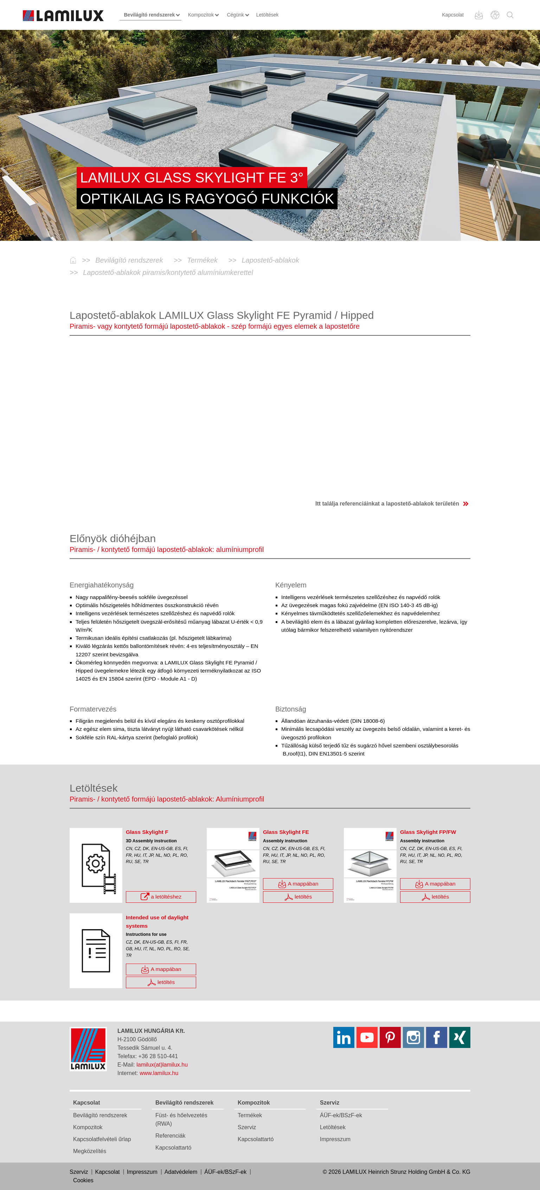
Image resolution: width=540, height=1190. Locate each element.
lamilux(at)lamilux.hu (162, 1065)
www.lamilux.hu (159, 1073)
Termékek (250, 1115)
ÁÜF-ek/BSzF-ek (341, 1115)
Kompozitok (88, 1127)
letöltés (298, 897)
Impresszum (335, 1139)
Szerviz (247, 1127)
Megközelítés (89, 1151)
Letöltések (333, 1127)
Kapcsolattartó (173, 1148)
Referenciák (170, 1136)
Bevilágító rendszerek (100, 1115)
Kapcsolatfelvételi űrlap (102, 1139)
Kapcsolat (453, 15)
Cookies (83, 1180)
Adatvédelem (181, 1172)
